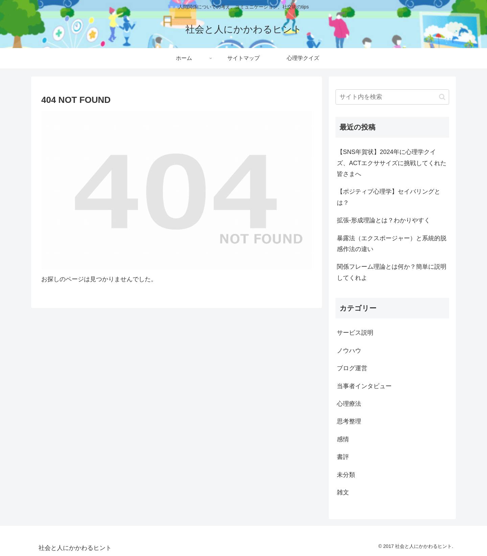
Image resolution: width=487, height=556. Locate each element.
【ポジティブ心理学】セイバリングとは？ (388, 197)
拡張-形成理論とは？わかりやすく (383, 220)
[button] (442, 97)
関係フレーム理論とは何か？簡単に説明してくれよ (391, 272)
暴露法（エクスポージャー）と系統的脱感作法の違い (391, 243)
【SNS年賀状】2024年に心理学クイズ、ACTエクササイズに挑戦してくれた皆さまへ (391, 163)
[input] (392, 97)
